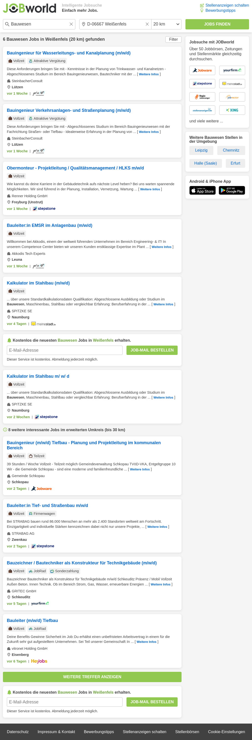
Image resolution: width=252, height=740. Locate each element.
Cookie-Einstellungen (226, 732)
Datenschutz (18, 732)
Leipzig (201, 150)
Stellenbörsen (187, 732)
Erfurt (235, 163)
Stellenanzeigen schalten (227, 5)
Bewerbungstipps (221, 10)
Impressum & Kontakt (56, 732)
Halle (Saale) (205, 163)
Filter (173, 39)
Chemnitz (231, 150)
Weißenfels (56, 39)
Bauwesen (17, 39)
